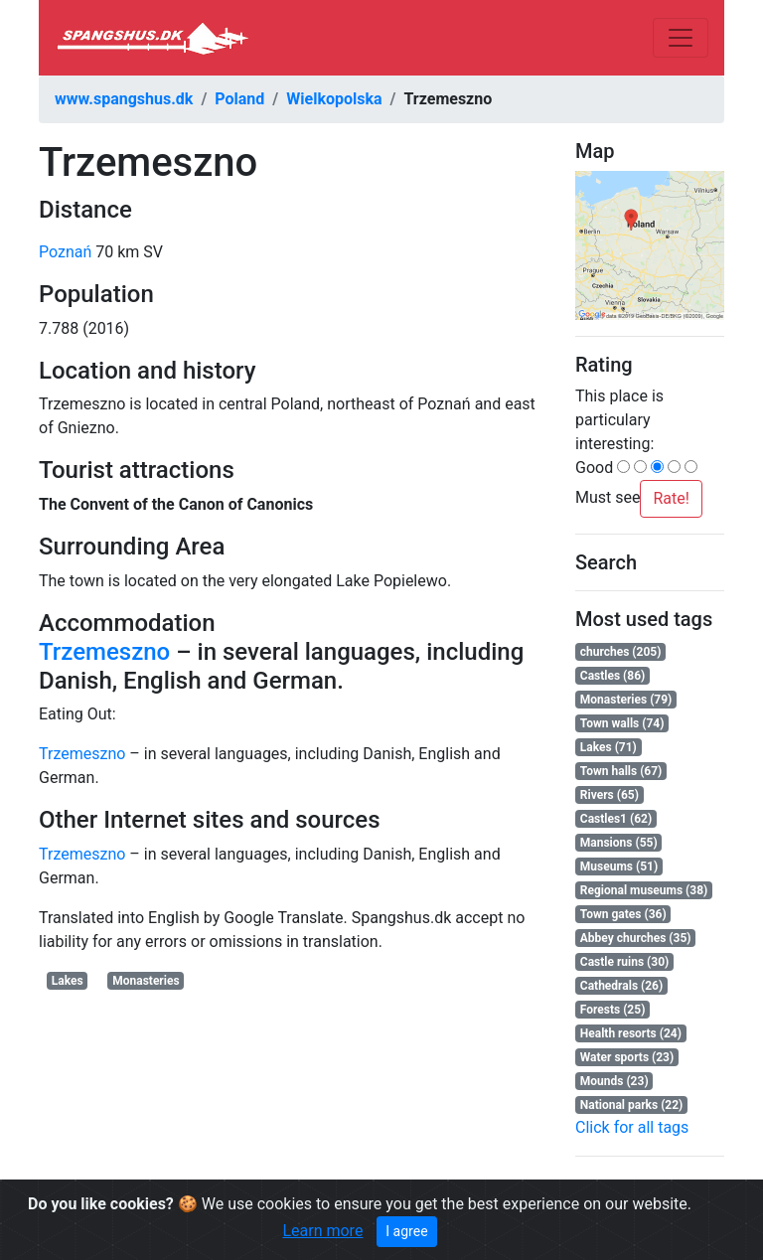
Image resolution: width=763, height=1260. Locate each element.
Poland (239, 98)
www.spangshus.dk (124, 98)
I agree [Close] (406, 1231)
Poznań (65, 251)
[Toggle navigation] (680, 38)
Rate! (670, 498)
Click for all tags (631, 1127)
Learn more (322, 1230)
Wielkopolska (334, 98)
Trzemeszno (104, 652)
